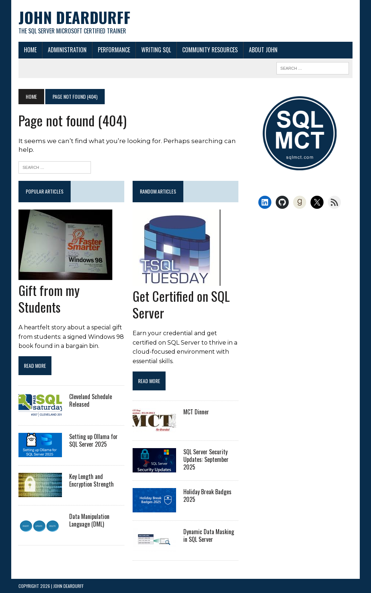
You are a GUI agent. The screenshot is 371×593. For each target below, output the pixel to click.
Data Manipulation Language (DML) (89, 520)
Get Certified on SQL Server (181, 304)
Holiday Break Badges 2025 (207, 495)
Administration (67, 49)
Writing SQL (156, 49)
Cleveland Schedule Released (90, 400)
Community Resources (210, 49)
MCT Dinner (196, 411)
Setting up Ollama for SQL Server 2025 (93, 440)
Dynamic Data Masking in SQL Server (208, 535)
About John (263, 49)
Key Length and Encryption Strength (91, 480)
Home (30, 49)
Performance (114, 49)
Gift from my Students (49, 298)
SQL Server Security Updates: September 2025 (206, 459)
